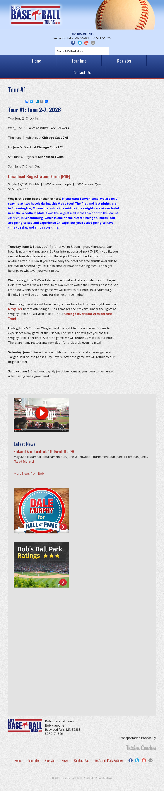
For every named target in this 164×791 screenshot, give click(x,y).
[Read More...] (24, 462)
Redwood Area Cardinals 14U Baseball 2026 (44, 451)
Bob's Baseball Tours (36, 15)
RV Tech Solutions (103, 778)
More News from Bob (29, 474)
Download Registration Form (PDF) (39, 176)
